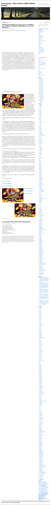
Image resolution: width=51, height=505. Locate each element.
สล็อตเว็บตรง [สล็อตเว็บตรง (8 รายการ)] (41, 498)
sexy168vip (40, 188)
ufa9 (39, 207)
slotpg (39, 42)
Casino (10, 239)
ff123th (40, 128)
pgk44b (40, 163)
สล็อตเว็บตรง (40, 35)
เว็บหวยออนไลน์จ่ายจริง (42, 472)
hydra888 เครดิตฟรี (41, 135)
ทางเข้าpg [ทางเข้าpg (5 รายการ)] (40, 491)
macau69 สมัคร (41, 149)
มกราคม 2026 (41, 80)
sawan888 (40, 185)
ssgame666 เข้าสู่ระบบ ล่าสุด (43, 198)
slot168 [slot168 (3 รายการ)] (47, 488)
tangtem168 (40, 200)
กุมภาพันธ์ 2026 (41, 79)
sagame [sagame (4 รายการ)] (43, 488)
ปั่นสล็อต (40, 221)
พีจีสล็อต (40, 226)
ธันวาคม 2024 (41, 92)
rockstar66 (40, 382)
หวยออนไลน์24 (41, 460)
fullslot (39, 69)
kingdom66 (40, 143)
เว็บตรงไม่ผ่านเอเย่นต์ (42, 264)
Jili (39, 136)
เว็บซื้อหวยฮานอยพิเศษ (42, 263)
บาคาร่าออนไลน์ (13, 241)
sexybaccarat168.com (14, 237)
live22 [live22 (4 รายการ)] (39, 486)
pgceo (40, 161)
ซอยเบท (40, 213)
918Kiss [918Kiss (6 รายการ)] (44, 481)
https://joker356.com (41, 48)
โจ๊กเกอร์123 (40, 30)
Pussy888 (3, 237)
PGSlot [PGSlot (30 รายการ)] (44, 486)
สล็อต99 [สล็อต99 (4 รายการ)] (40, 494)
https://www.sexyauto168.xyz (42, 40)
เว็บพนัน (19, 238)
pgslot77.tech (41, 368)
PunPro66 (31, 239)
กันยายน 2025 (41, 84)
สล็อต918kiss (41, 445)
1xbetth (39, 44)
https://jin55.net (40, 32)
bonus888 (40, 121)
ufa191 (40, 406)
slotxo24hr (40, 41)
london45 (40, 147)
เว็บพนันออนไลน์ (23, 238)
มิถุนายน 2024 (41, 98)
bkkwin (40, 120)
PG (24, 239)
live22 (39, 70)
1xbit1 (40, 108)
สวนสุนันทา (40, 255)
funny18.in (40, 131)
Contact (9, 18)
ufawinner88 (41, 210)
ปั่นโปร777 (40, 223)
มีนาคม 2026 (41, 78)
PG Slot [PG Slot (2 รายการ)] (47, 486)
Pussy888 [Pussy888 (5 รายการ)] (46, 487)
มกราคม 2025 (41, 91)
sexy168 (40, 187)
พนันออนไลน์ (7, 238)
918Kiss (31, 238)
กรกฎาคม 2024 (41, 97)
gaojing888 (40, 132)
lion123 (40, 144)
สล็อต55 (40, 236)
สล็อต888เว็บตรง (41, 241)
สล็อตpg (40, 448)
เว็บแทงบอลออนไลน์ (42, 473)
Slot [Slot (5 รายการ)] (45, 488)
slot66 (39, 34)
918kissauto (40, 111)
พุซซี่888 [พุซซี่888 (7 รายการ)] (43, 493)
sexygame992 (41, 394)
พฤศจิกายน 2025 (41, 82)
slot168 (40, 194)
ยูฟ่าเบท (40, 433)
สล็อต (10, 238)
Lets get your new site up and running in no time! (19, 18)
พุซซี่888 (40, 227)
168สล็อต (40, 105)
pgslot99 (40, 369)
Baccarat (7, 239)
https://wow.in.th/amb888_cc (7, 185)
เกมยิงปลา (16, 238)
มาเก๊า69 (40, 432)
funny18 (40, 45)
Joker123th (15, 239)
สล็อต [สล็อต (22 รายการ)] (46, 493)
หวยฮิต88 (40, 259)
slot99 (39, 33)
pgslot (39, 53)
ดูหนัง (39, 71)
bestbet (40, 117)
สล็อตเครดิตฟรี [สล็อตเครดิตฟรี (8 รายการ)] (42, 497)
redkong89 (40, 381)
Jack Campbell (13, 28)
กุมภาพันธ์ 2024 (41, 101)
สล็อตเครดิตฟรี (41, 250)
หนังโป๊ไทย (40, 43)
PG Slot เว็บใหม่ (41, 157)
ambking (40, 115)
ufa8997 (40, 409)
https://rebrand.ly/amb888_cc (7, 183)
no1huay (18, 239)
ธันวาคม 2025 (41, 81)
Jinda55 (40, 340)
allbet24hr (40, 316)
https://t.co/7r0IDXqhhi (28, 193)
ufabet (40, 208)
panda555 (40, 154)
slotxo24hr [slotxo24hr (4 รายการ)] (42, 489)
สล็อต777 (40, 239)
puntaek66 (40, 175)
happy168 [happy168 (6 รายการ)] (43, 483)
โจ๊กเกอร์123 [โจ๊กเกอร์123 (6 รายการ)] (41, 499)
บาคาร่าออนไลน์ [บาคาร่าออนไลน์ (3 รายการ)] (44, 492)
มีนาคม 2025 (41, 89)
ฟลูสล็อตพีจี (40, 228)
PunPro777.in (11, 240)
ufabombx (40, 209)
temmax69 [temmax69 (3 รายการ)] (40, 490)
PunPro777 (7, 240)
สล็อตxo (40, 246)
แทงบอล (40, 474)
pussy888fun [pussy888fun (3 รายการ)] (40, 488)
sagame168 (40, 182)
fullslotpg (40, 129)
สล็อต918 (40, 242)
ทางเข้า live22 (41, 216)
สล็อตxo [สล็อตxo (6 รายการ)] (44, 495)
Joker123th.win (41, 141)
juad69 (40, 142)
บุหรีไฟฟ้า (40, 220)
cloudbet (40, 124)
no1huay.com (22, 239)
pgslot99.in (40, 167)
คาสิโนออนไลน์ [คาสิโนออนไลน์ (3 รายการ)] (43, 490)
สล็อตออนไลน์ (13, 238)
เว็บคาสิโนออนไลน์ (41, 261)
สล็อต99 (40, 446)
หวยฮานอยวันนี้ (41, 461)
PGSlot (29, 239)
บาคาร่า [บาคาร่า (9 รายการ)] (44, 491)
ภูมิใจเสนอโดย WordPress (43, 502)
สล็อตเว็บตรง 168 (41, 252)
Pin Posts (28, 18)
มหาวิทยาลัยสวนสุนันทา (42, 229)
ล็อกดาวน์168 (41, 434)
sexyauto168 (41, 189)
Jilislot (40, 137)
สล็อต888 (40, 240)
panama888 (40, 356)
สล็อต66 (40, 237)
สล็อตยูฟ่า (40, 248)
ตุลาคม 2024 (41, 94)
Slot (17, 237)
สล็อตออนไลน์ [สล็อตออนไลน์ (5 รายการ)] (41, 496)
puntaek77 (40, 176)
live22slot (40, 146)
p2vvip (40, 355)
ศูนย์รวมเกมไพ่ (41, 435)
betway (40, 118)
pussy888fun (41, 380)
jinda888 (40, 341)
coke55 (40, 327)
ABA (32, 238)
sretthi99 (40, 197)
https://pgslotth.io (41, 47)
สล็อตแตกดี (40, 253)
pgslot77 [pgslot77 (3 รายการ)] (40, 487)
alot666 (40, 317)
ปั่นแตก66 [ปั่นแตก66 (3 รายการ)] (40, 493)
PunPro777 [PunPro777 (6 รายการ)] (43, 487)
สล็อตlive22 (40, 447)
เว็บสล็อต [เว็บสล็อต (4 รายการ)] (46, 498)
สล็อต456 (40, 235)
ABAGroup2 (3, 239)
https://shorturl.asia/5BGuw (28, 188)
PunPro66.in (4, 240)
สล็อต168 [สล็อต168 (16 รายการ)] (43, 494)
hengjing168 (40, 134)
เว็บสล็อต (40, 268)
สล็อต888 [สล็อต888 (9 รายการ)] (41, 495)
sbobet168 (40, 186)
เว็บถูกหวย (40, 265)
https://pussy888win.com (42, 64)
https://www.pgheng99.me (42, 68)
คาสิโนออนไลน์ (28, 237)
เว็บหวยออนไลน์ (41, 471)
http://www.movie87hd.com (42, 62)
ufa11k (40, 203)
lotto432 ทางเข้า (41, 148)
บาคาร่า (32, 237)
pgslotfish (40, 168)
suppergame (40, 199)
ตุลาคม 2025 (41, 83)
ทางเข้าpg (40, 419)
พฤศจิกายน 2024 (41, 93)
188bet (40, 106)
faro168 (40, 330)
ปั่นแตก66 (40, 222)
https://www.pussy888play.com (42, 63)
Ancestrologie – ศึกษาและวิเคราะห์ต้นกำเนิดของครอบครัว (16, 221)
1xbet (40, 107)
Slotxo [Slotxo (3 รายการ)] (39, 489)
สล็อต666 (40, 238)
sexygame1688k (41, 393)
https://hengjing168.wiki (42, 31)
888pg (40, 109)
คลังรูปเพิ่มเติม (4, 218)
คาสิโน (25, 237)
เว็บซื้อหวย (40, 262)
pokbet (40, 170)
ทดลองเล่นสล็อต (41, 215)
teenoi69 (40, 201)
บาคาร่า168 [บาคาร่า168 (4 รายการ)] (40, 492)
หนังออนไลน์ (41, 458)
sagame (40, 181)
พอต (40, 225)
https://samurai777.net (41, 49)
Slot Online (20, 237)
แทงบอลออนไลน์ (41, 272)
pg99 (40, 160)
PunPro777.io (41, 174)
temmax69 (40, 202)
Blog (6, 18)
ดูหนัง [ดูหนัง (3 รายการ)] (47, 490)
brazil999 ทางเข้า (41, 122)
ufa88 (40, 408)
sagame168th (41, 183)
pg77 (40, 159)
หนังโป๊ (40, 459)
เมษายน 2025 (41, 88)
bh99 (40, 119)
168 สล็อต (40, 104)
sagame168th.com (7, 237)
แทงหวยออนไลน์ (41, 273)
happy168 (40, 133)
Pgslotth (40, 169)
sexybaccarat (40, 65)
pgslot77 (40, 367)
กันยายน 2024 (41, 95)
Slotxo (23, 237)
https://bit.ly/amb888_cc (6, 180)
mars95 (40, 150)
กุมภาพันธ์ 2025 (41, 90)
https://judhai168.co (41, 36)
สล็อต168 (40, 234)
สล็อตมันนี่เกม (41, 247)
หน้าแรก (3, 18)
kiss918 (39, 46)
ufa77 (40, 407)
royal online (40, 180)
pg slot (12, 52)
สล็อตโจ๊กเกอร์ (41, 254)
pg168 (40, 158)
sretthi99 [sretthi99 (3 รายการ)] (45, 489)
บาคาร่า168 (41, 421)
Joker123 (12, 239)
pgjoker (40, 162)
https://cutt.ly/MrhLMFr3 (28, 190)
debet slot (40, 328)
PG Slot (26, 239)
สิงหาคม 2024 (41, 96)
